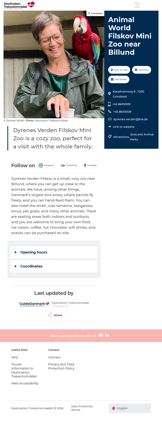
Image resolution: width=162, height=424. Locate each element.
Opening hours (31, 260)
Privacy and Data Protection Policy (62, 374)
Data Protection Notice (83, 416)
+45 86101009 (121, 104)
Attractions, (121, 137)
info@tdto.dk (60, 314)
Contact (55, 365)
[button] (98, 5)
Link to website (123, 127)
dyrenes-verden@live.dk (130, 119)
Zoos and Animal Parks (141, 137)
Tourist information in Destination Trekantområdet (25, 378)
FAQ (15, 365)
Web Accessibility (26, 391)
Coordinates (29, 274)
